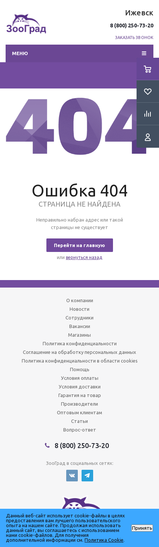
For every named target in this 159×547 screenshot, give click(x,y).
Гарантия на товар (79, 395)
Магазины (79, 334)
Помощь (79, 369)
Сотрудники (79, 317)
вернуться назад (84, 257)
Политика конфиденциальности (80, 343)
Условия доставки (80, 386)
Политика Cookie (104, 540)
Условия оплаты (79, 378)
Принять (142, 528)
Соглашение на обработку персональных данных (79, 352)
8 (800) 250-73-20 (131, 25)
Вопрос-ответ (79, 429)
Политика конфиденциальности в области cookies (80, 360)
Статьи (79, 421)
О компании (79, 300)
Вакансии (79, 326)
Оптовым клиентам (79, 412)
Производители (79, 403)
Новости (79, 309)
